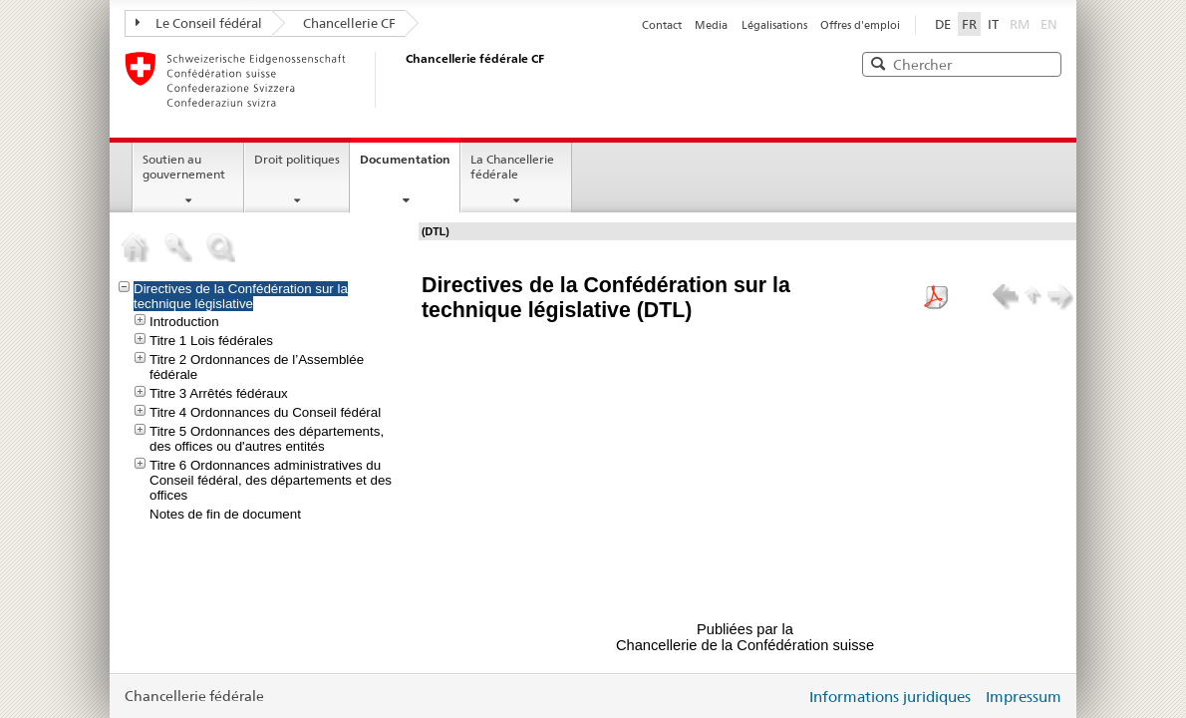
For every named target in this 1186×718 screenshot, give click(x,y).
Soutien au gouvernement (184, 166)
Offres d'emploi (860, 25)
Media (711, 25)
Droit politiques (297, 159)
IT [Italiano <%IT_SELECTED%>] (993, 24)
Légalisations (774, 25)
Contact (662, 25)
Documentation (405, 159)
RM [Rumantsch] (1020, 24)
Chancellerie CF (349, 23)
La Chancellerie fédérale (512, 166)
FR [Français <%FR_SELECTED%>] (969, 24)
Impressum (1023, 696)
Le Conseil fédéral (199, 23)
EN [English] (1048, 24)
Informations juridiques (890, 696)
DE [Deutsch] (943, 24)
